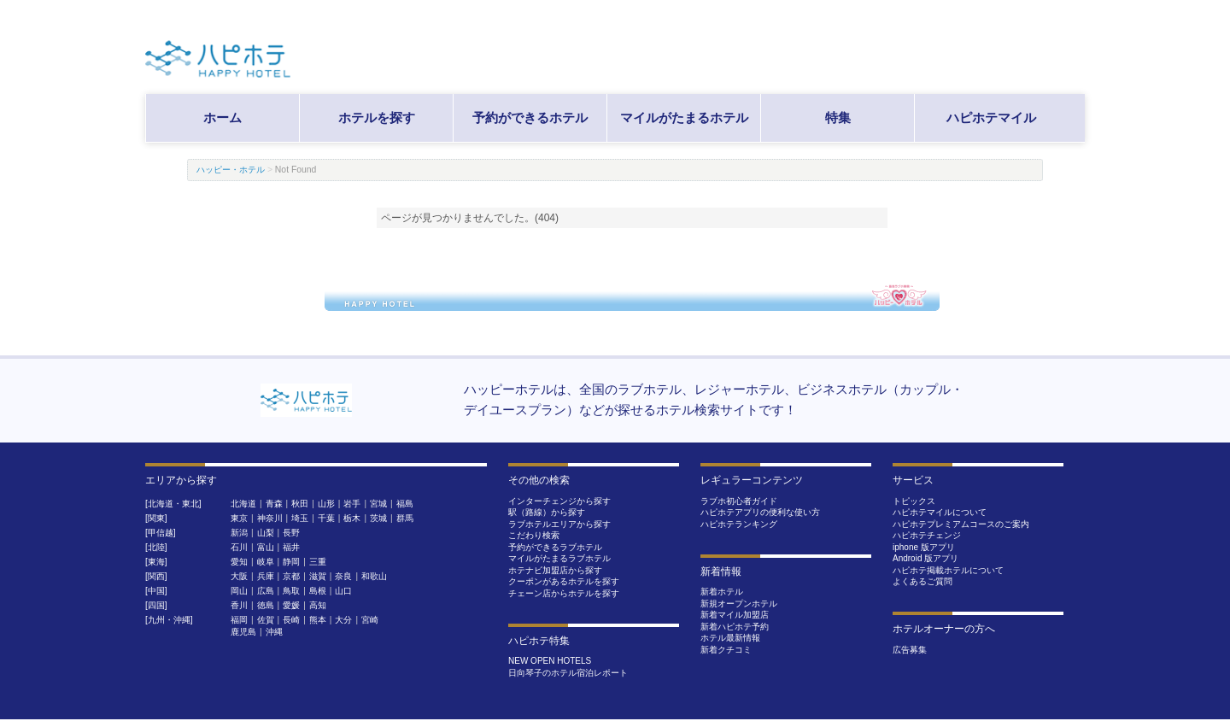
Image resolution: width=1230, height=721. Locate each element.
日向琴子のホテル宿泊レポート (568, 672)
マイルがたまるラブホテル (559, 558)
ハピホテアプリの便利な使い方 (760, 512)
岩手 (351, 503)
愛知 (239, 561)
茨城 (378, 518)
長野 (291, 532)
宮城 (378, 503)
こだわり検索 (533, 535)
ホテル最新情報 (730, 637)
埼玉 (299, 518)
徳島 (265, 605)
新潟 (239, 532)
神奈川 (270, 518)
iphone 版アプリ (924, 547)
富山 (265, 547)
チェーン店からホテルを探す (563, 593)
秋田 (299, 503)
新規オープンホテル (738, 603)
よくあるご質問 (922, 581)
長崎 (291, 619)
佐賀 (265, 619)
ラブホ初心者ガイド (738, 501)
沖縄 (274, 631)
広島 (265, 590)
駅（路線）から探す (546, 512)
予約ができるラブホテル (555, 547)
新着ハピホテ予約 (734, 626)
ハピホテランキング (738, 524)
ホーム (222, 117)
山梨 (265, 532)
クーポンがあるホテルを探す (563, 581)
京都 (291, 576)
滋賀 (317, 576)
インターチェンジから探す (559, 501)
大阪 (239, 576)
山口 (343, 590)
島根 (317, 590)
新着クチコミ (726, 649)
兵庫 (265, 576)
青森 (274, 503)
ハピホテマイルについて (940, 512)
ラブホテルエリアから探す (559, 524)
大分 (343, 619)
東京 (239, 518)
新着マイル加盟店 (734, 614)
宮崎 (369, 619)
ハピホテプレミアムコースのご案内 (961, 524)
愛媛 (291, 605)
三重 (317, 561)
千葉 (326, 518)
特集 (838, 117)
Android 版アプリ (925, 558)
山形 (326, 503)
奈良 (343, 576)
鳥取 (291, 590)
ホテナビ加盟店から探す (555, 570)
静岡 (291, 561)
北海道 (243, 503)
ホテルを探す (376, 117)
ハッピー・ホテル (230, 169)
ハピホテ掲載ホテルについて (948, 570)
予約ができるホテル (530, 117)
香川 (239, 605)
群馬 (404, 518)
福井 (291, 547)
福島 (404, 503)
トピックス (914, 501)
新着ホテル (721, 591)
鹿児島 (243, 631)
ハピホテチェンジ (927, 535)
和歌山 (374, 576)
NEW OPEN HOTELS (549, 660)
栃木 (351, 518)
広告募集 (910, 649)
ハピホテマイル (991, 117)
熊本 (317, 619)
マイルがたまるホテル (684, 117)
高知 (317, 605)
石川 (239, 547)
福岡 (239, 619)
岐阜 (265, 561)
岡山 (239, 590)
